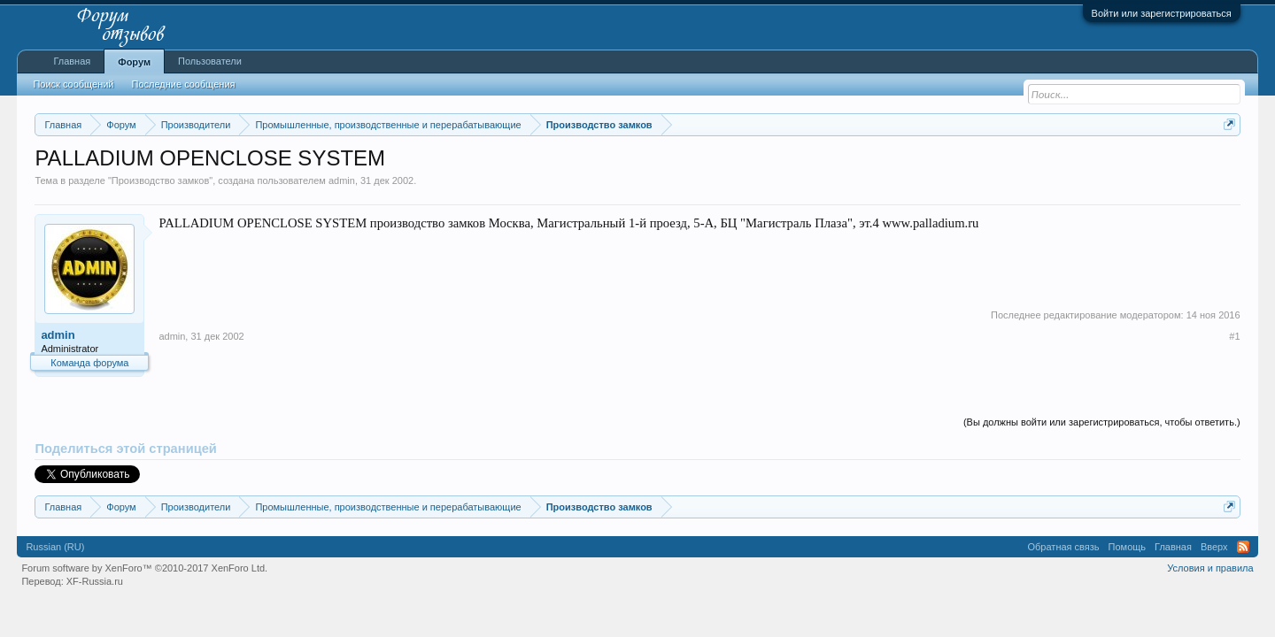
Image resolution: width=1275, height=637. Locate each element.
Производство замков (160, 180)
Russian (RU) (55, 546)
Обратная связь (1064, 546)
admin (341, 180)
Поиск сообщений (73, 84)
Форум (134, 62)
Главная (71, 61)
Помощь (1128, 546)
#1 (1234, 336)
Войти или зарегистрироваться (1162, 13)
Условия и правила (1210, 568)
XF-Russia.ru (94, 581)
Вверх (1214, 546)
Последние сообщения (184, 84)
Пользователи (210, 61)
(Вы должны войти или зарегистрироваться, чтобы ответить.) (1101, 422)
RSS (1243, 547)
